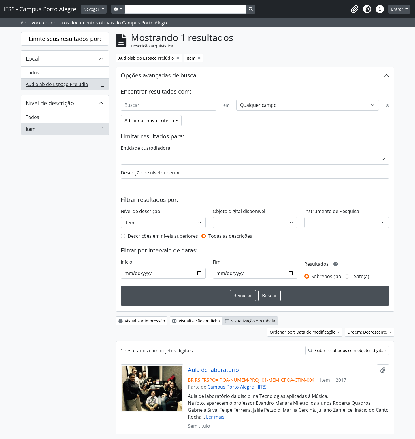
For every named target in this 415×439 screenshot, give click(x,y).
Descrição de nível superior (150, 173)
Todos (32, 72)
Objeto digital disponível (239, 211)
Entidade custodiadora (145, 148)
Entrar (397, 9)
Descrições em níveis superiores (163, 236)
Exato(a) (360, 276)
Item (64, 130)
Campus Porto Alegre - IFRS (237, 387)
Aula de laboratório (213, 369)
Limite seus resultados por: (65, 39)
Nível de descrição (50, 103)
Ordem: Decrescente (367, 332)
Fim (216, 262)
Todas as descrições (230, 236)
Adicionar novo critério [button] (149, 120)
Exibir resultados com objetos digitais (347, 350)
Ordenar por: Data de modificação (303, 332)
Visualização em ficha (196, 321)
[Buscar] (168, 105)
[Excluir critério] (387, 105)
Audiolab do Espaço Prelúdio (64, 85)
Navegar (92, 9)
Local (32, 58)
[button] (354, 9)
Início (126, 262)
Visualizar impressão (141, 321)
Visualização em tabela (250, 321)
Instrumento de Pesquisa (331, 211)
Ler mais (215, 417)
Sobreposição (326, 276)
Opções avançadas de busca (158, 75)
